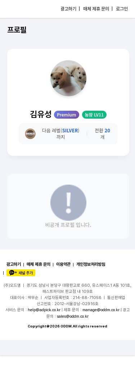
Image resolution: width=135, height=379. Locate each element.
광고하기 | (70, 9)
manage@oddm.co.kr (101, 309)
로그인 (122, 9)
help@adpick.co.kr (44, 309)
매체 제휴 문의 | (98, 9)
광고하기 (13, 264)
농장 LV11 (94, 114)
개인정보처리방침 (90, 264)
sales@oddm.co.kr (73, 316)
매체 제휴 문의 (38, 264)
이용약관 (63, 264)
